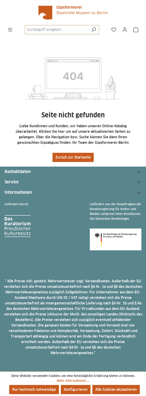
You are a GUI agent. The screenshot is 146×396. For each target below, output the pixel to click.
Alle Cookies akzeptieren (116, 389)
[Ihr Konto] (124, 29)
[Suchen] (93, 29)
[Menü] (10, 29)
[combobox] (56, 29)
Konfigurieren (76, 389)
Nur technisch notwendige (34, 389)
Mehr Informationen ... (73, 380)
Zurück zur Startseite (73, 157)
